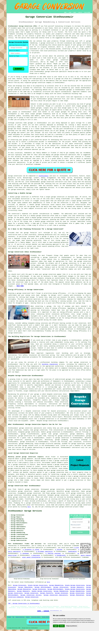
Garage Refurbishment (43, 587)
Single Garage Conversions (37, 585)
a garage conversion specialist (31, 547)
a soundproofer (60, 555)
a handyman (24, 553)
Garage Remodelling (56, 585)
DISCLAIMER (87, 12)
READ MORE (20, 286)
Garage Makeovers (77, 587)
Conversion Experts (35, 617)
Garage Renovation (24, 589)
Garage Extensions (19, 585)
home (77, 543)
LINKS (69, 12)
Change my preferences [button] (71, 625)
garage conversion (47, 43)
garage (88, 104)
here (29, 507)
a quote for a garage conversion (30, 476)
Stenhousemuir (44, 176)
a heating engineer (53, 553)
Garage (10, 176)
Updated (28, 617)
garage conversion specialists (30, 428)
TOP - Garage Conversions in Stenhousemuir (24, 603)
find (14, 489)
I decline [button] (62, 625)
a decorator (35, 555)
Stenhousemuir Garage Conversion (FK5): (23, 26)
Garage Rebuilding (25, 587)
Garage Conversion (31, 593)
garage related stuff (30, 445)
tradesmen (85, 557)
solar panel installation (31, 557)
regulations (78, 97)
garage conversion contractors (52, 181)
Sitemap (9, 617)
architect (50, 86)
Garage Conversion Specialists (56, 595)
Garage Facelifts (46, 593)
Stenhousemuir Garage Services (25, 511)
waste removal (86, 555)
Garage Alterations (60, 587)
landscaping (72, 551)
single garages (60, 112)
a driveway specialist (44, 551)
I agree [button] (55, 625)
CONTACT (80, 12)
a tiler (76, 547)
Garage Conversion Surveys (31, 595)
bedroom (32, 67)
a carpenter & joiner (31, 549)
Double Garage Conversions (42, 591)
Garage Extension (61, 593)
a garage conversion (32, 503)
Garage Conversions (77, 593)
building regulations (50, 364)
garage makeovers (30, 185)
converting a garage (58, 474)
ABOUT (74, 12)
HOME (65, 12)
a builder (58, 549)
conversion (32, 76)
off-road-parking (35, 78)
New (13, 617)
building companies (74, 497)
